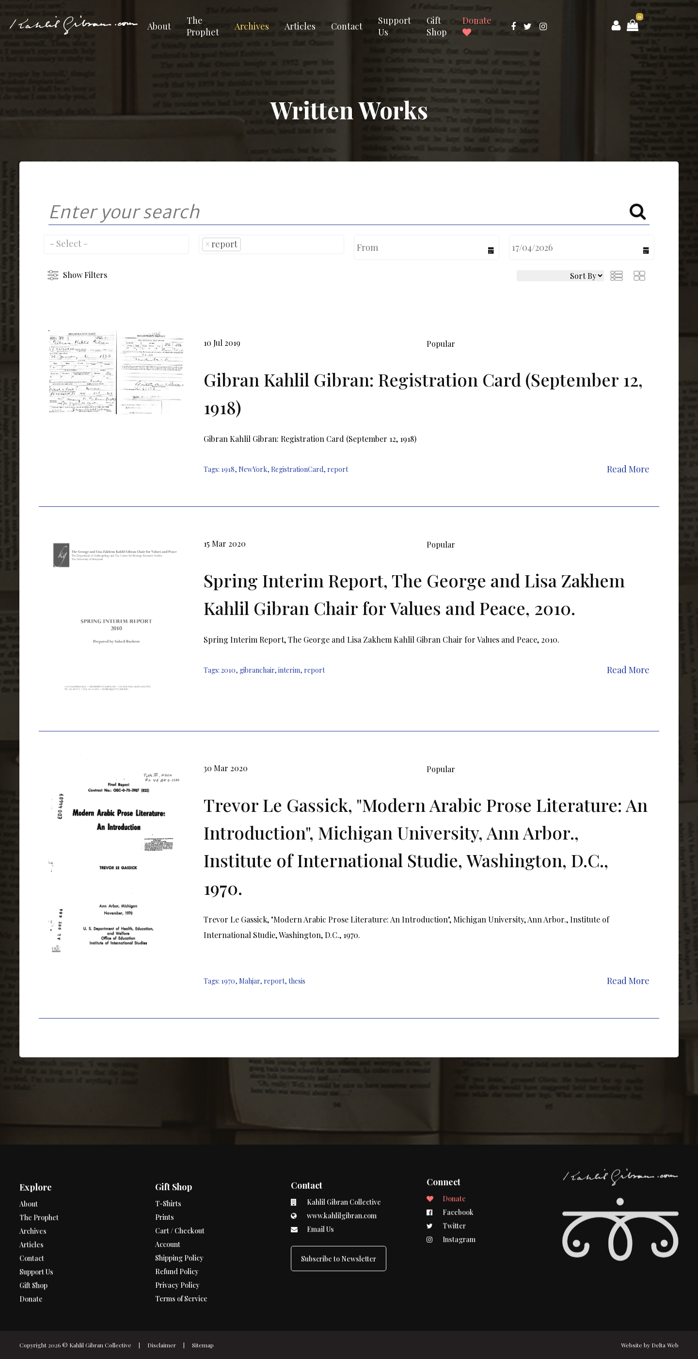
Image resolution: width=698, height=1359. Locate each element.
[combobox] (116, 244)
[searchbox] (116, 243)
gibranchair (256, 670)
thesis (296, 981)
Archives (252, 26)
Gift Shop (437, 26)
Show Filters (85, 275)
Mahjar (249, 981)
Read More (628, 469)
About (159, 26)
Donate (477, 26)
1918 (228, 469)
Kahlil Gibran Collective (100, 1345)
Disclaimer (161, 1345)
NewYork (252, 469)
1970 (228, 981)
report (337, 469)
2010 (228, 670)
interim (289, 670)
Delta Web (665, 1345)
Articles (300, 26)
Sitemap (203, 1345)
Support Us (394, 26)
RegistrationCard (297, 469)
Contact (347, 26)
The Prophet (203, 26)
